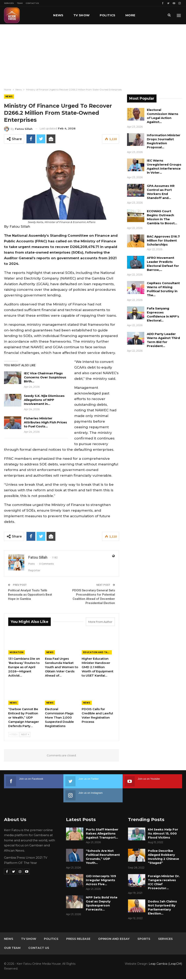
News (58, 15)
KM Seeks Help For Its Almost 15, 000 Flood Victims (163, 833)
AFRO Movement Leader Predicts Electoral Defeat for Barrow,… (163, 264)
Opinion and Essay (114, 939)
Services (9, 3)
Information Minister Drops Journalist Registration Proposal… (163, 141)
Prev (14, 734)
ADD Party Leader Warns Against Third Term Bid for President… (163, 340)
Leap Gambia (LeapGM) (165, 964)
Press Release (78, 939)
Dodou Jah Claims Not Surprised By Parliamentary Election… (162, 907)
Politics (107, 15)
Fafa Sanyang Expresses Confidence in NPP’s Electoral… (163, 314)
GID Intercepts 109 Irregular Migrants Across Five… (101, 880)
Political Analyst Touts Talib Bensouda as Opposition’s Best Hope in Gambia (30, 595)
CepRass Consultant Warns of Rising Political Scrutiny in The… (163, 289)
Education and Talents (97, 652)
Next (25, 734)
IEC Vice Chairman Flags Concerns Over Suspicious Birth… (45, 377)
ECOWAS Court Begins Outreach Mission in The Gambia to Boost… (162, 217)
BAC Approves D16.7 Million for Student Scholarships (163, 240)
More (130, 15)
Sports (143, 939)
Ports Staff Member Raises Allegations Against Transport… (102, 833)
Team (20, 3)
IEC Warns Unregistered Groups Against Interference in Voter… (164, 166)
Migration (16, 652)
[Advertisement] (93, 54)
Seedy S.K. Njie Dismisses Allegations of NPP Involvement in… (44, 400)
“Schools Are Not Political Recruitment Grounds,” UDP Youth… (103, 857)
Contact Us (32, 3)
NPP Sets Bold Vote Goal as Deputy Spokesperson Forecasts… (101, 903)
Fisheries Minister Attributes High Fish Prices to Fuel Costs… (45, 422)
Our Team (12, 948)
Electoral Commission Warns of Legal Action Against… (162, 116)
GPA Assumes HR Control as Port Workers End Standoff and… (161, 192)
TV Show (81, 15)
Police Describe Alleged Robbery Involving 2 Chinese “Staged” (163, 857)
